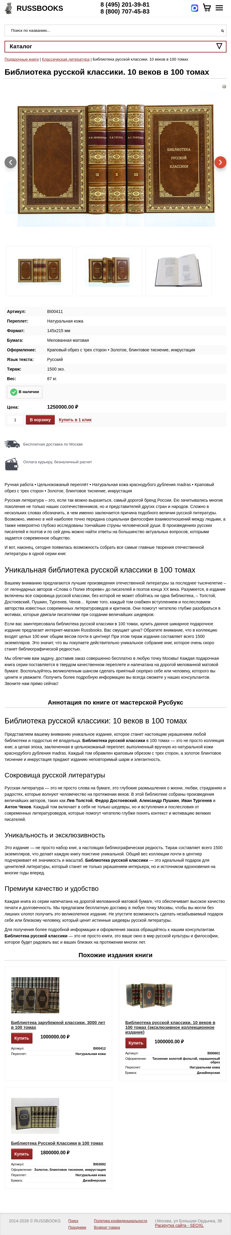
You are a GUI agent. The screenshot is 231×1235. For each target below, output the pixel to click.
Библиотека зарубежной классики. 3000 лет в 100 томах (58, 1025)
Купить (21, 1038)
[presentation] (11, 162)
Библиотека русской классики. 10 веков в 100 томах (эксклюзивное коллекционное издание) (170, 1027)
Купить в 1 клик (75, 419)
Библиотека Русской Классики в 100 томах (57, 1143)
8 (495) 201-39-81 (124, 4)
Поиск (73, 1221)
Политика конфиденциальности (120, 1221)
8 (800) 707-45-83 (124, 11)
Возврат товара (107, 1227)
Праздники (77, 1227)
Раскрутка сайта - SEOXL (179, 1225)
